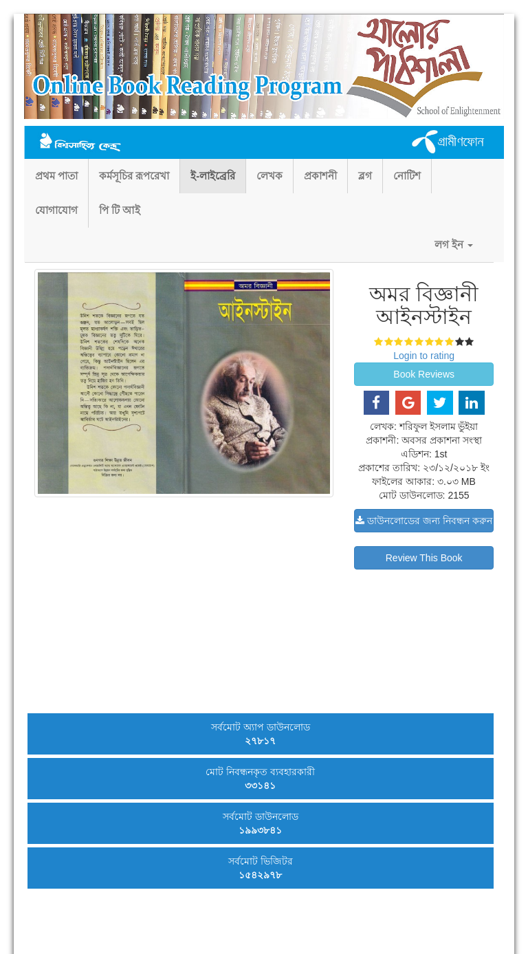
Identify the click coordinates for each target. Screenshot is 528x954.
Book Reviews (423, 374)
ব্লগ (365, 176)
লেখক (269, 176)
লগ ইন (453, 244)
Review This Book (424, 557)
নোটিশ (407, 176)
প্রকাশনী (320, 176)
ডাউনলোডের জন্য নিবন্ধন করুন (423, 520)
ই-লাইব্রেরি (212, 176)
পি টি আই (119, 210)
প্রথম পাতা (56, 176)
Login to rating (423, 355)
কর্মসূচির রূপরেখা (134, 176)
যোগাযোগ (56, 210)
